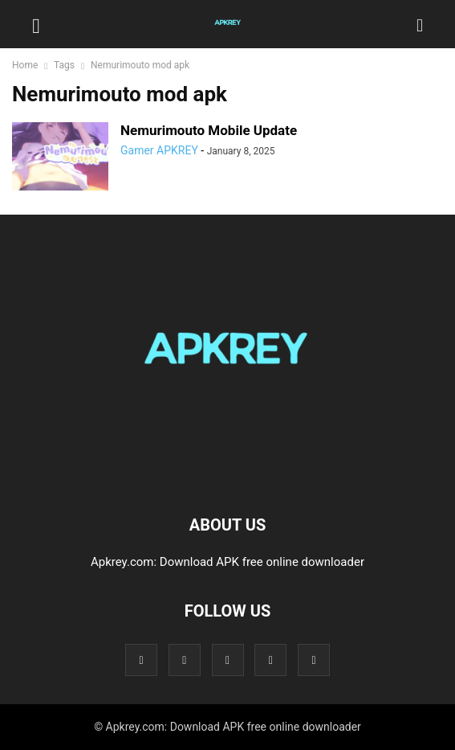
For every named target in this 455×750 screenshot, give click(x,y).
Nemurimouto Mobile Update (208, 130)
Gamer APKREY (159, 150)
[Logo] (228, 476)
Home (25, 65)
